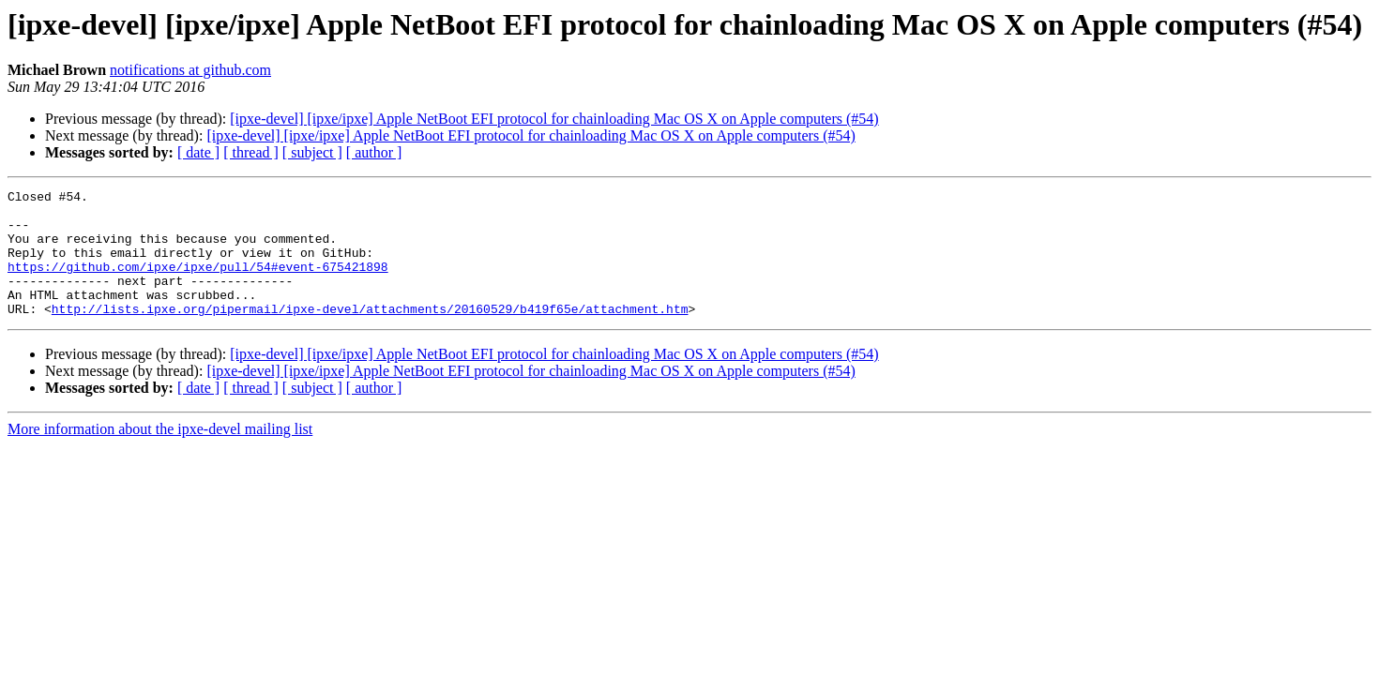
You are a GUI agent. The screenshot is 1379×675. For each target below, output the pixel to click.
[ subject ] (312, 152)
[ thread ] (251, 152)
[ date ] (198, 152)
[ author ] (374, 152)
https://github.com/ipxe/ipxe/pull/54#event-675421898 (198, 283)
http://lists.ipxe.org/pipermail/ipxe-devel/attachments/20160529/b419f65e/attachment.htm (370, 333)
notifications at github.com (190, 70)
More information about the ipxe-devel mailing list (160, 454)
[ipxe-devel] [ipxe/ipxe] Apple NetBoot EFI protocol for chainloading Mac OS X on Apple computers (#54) (554, 119)
